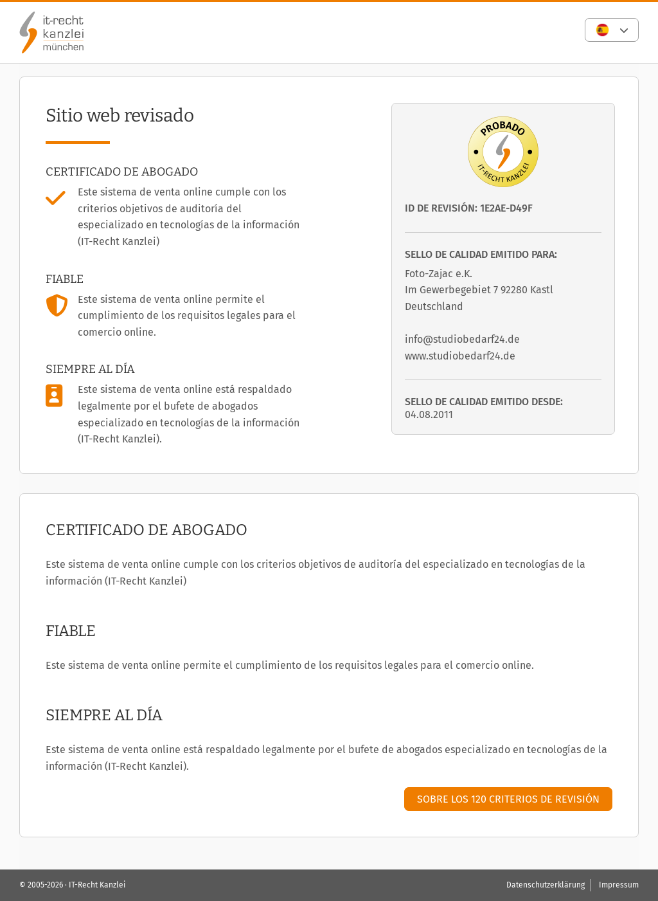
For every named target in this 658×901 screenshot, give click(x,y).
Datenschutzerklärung (545, 884)
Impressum (619, 884)
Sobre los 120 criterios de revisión (508, 799)
